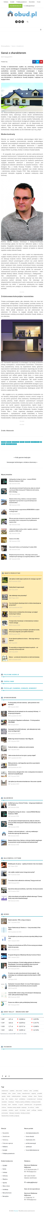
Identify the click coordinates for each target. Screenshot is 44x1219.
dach (9, 1104)
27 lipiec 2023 (15, 598)
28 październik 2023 (15, 767)
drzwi (35, 1096)
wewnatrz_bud (28, 1104)
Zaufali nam (7, 681)
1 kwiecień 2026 (15, 559)
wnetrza (26, 1090)
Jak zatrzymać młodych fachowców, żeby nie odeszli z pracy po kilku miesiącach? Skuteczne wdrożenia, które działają (24, 490)
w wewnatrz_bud (31, 1099)
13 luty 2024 (14, 589)
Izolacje (5, 1172)
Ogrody (5, 1182)
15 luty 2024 (14, 652)
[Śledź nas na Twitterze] (19, 21)
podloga (34, 1110)
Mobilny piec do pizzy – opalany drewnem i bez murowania (25, 864)
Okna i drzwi (6, 1186)
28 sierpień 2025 (15, 634)
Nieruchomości (7, 1193)
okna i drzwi (19, 1090)
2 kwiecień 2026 (15, 483)
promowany (5, 1113)
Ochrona (5, 1176)
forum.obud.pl (30, 1136)
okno (9, 1093)
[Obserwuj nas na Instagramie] (22, 21)
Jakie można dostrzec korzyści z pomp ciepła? (22, 755)
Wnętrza (5, 1179)
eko (7, 1099)
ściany (19, 1093)
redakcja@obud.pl (29, 6)
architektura (22, 1099)
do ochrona (31, 1107)
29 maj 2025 (13, 988)
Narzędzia (5, 1196)
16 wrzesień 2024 (16, 659)
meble (37, 1107)
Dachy (4, 1169)
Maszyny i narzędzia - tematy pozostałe (19, 1113)
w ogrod (20, 1104)
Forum (38, 2)
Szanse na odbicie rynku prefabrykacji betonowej (22, 1002)
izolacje (30, 1096)
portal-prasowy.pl (31, 1143)
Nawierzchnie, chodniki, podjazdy (10, 1115)
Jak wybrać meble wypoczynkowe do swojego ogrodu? (25, 579)
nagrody (33, 1093)
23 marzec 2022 (14, 891)
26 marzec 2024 (15, 625)
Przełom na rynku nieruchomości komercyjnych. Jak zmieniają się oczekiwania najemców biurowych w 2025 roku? (24, 975)
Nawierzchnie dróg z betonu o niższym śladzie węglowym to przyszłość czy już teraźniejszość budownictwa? (23, 500)
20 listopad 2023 (14, 883)
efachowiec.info (30, 1140)
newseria (14, 1104)
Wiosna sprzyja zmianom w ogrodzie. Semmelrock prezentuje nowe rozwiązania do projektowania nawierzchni (24, 520)
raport (28, 1110)
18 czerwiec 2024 (16, 581)
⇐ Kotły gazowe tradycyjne (22, 457)
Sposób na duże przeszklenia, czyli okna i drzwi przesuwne (25, 889)
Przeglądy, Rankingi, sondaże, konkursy (19, 688)
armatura (11, 1110)
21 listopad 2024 (15, 616)
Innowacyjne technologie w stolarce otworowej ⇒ (22, 462)
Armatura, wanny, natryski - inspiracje (17, 1107)
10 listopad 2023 (14, 968)
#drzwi (9, 441)
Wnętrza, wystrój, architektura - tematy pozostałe (27, 1102)
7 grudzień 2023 (14, 784)
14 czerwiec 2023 (15, 874)
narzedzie (4, 1102)
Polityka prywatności (21, 2)
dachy (8, 1096)
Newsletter (32, 2)
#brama (27, 441)
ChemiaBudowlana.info (15, 5)
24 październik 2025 (15, 932)
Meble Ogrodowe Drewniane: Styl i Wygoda (20, 738)
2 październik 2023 (15, 733)
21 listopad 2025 (14, 949)
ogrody (3, 1096)
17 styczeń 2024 (14, 749)
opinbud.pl (29, 1146)
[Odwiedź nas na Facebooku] (16, 21)
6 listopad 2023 (14, 724)
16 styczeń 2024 (14, 741)
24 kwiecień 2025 (15, 997)
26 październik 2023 (15, 716)
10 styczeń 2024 (14, 776)
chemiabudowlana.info (32, 1133)
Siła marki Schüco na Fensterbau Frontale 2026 (23, 547)
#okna (3, 441)
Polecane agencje (10, 674)
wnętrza (11, 1099)
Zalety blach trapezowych (16, 587)
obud (16, 1099)
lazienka (40, 1110)
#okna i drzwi (35, 441)
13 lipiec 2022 (14, 866)
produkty (36, 1090)
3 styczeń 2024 (14, 707)
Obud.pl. (16, 1211)
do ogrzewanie (37, 1104)
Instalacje (5, 1189)
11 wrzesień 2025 (15, 922)
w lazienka (4, 1110)
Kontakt (12, 2)
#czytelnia (15, 441)
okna (30, 1090)
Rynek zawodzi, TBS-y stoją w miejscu (19, 920)
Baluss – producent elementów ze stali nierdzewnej (24, 657)
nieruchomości (26, 1093)
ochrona (4, 1107)
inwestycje (11, 1102)
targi (3, 1099)
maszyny (24, 1096)
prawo (14, 1093)
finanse (40, 1096)
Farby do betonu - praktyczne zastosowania (21, 747)
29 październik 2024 (16, 607)
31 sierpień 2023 (14, 940)
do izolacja (22, 1110)
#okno (22, 441)
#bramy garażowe (11, 444)
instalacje (4, 1093)
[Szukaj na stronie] (27, 22)
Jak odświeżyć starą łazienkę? (18, 595)
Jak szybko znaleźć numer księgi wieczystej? (21, 872)
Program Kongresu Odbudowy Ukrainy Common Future (24, 955)
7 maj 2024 (14, 643)
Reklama (6, 2)
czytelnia (12, 1090)
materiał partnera (16, 1096)
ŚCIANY (5, 1165)
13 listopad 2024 (14, 1005)
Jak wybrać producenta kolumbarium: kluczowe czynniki (24, 781)
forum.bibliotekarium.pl (32, 1150)
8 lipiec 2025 (13, 979)
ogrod (16, 1110)
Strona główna (5, 46)
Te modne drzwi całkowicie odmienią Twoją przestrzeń (24, 880)
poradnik (39, 1093)
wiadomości (5, 1090)
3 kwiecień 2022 (14, 901)
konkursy (39, 1099)
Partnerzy (5, 1140)
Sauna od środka (14, 538)
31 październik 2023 (15, 758)
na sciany (4, 1104)
